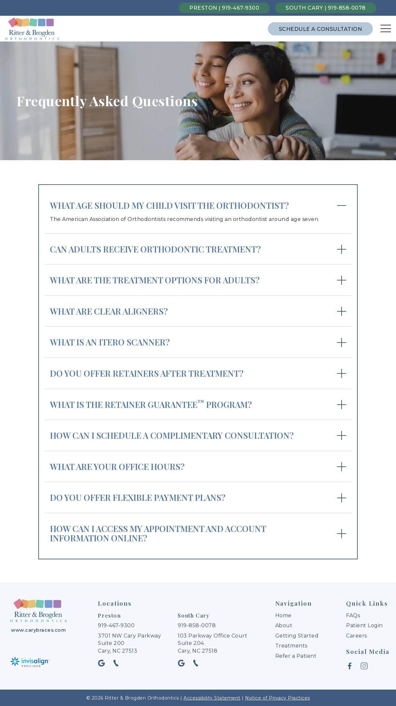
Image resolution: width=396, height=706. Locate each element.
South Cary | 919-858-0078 (326, 8)
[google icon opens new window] (103, 662)
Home (283, 615)
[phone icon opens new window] (117, 662)
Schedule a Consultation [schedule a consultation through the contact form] (320, 29)
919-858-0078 (197, 625)
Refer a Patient (296, 656)
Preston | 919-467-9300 (224, 8)
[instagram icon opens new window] (365, 665)
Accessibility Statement (212, 698)
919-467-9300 (116, 625)
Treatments (291, 646)
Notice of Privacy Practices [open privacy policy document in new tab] (277, 698)
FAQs (353, 615)
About (284, 625)
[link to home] (38, 611)
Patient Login (364, 625)
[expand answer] (198, 212)
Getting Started (297, 636)
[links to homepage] (32, 29)
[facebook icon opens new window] (351, 665)
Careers (356, 636)
